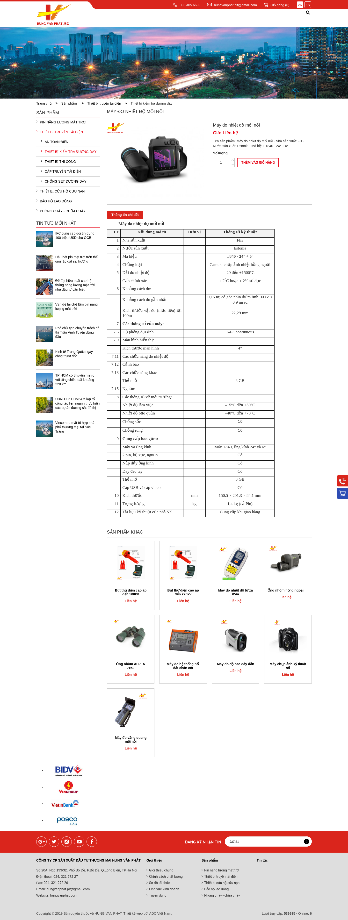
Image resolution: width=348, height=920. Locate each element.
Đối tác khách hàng (252, 18)
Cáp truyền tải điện (61, 171)
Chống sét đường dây (64, 181)
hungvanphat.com (63, 896)
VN (300, 5)
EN (307, 5)
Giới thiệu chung (161, 870)
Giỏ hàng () (279, 5)
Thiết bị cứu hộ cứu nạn (60, 191)
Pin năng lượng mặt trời (61, 122)
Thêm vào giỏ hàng (258, 162)
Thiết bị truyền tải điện (107, 103)
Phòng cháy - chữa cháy (61, 211)
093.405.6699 (190, 5)
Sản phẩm (162, 18)
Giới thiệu (133, 18)
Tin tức (213, 18)
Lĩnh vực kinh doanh (164, 889)
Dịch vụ (189, 18)
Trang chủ (102, 18)
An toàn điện (54, 141)
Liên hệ (291, 18)
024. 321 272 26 (55, 883)
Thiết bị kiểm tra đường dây (68, 151)
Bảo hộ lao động (54, 201)
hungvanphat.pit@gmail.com (235, 5)
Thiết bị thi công (58, 161)
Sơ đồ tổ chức (159, 883)
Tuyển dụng (158, 896)
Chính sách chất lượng (166, 877)
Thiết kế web (133, 914)
